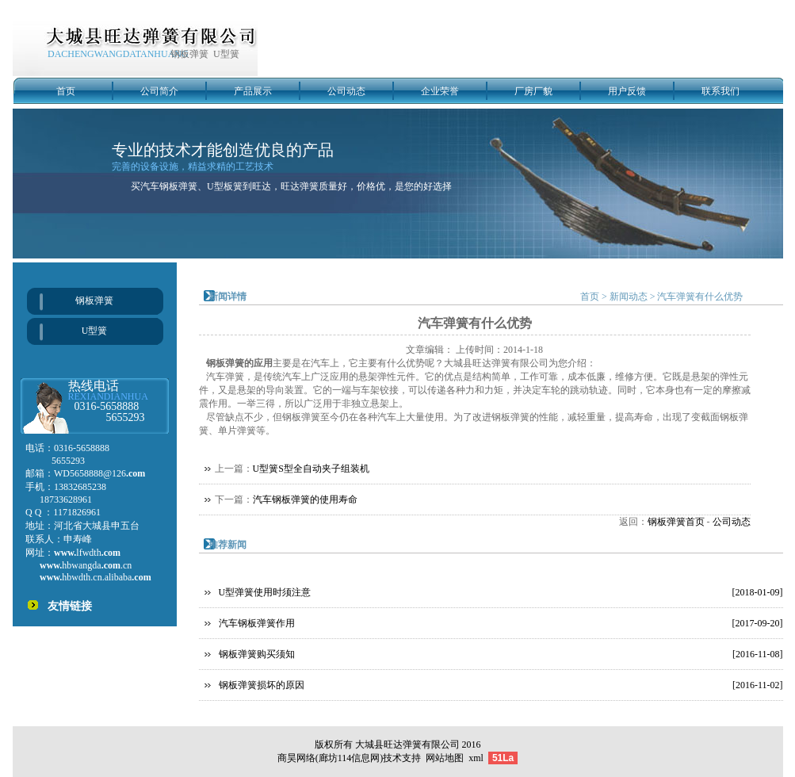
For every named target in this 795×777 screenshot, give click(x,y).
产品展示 (253, 91)
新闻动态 (629, 296)
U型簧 (95, 330)
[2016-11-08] (757, 654)
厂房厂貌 (533, 91)
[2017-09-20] (757, 623)
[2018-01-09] (757, 592)
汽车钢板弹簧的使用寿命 (305, 499)
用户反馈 (627, 91)
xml (475, 758)
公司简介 (159, 91)
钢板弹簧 (94, 300)
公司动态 (346, 91)
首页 (65, 91)
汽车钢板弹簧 (168, 186)
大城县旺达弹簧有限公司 (407, 744)
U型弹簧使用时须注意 (265, 592)
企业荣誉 (440, 91)
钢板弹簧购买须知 (257, 654)
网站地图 (445, 758)
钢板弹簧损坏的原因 (261, 685)
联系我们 (720, 91)
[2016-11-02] (757, 685)
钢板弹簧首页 (676, 521)
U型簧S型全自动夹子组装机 (311, 468)
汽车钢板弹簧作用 (257, 623)
